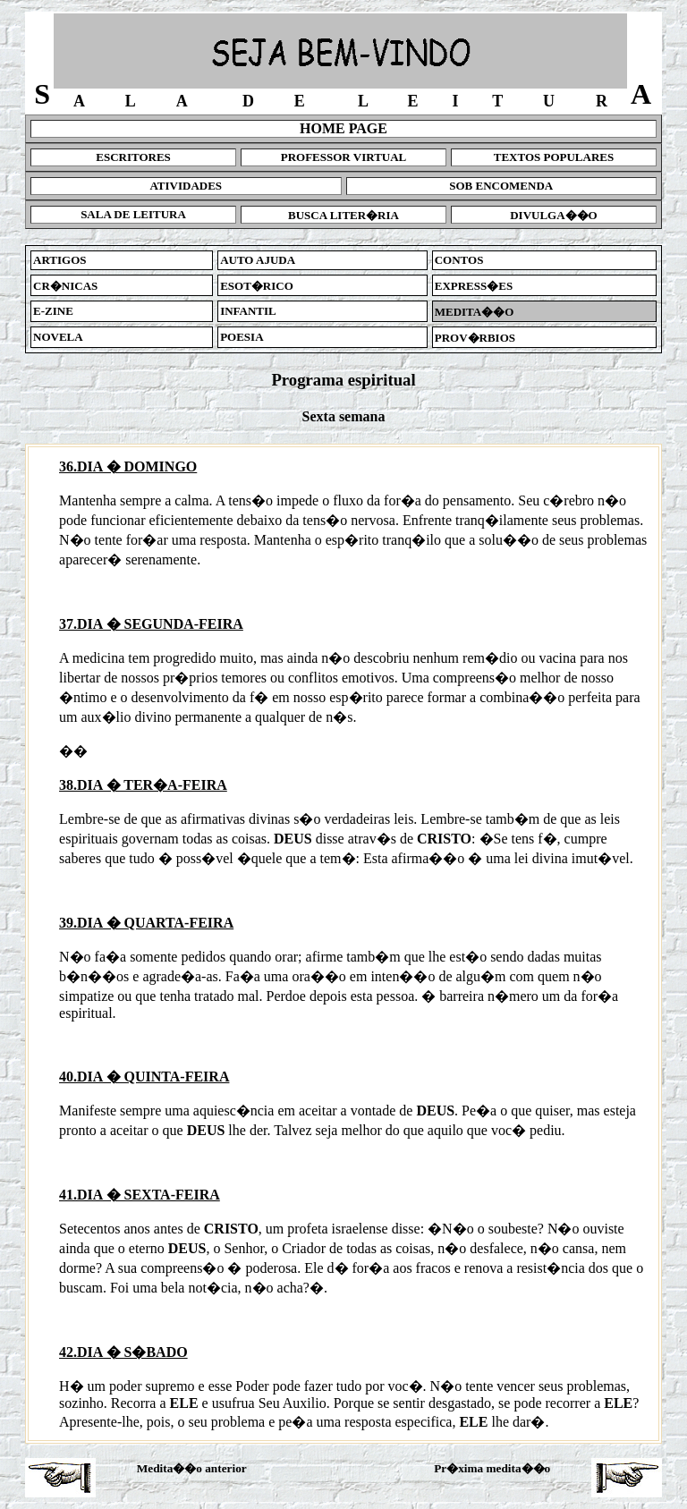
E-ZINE (53, 311)
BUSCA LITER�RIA (343, 215)
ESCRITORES (133, 157)
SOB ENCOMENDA (501, 185)
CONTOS (459, 260)
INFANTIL (248, 311)
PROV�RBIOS (475, 337)
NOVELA (58, 336)
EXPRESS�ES (474, 285)
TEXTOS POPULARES (554, 157)
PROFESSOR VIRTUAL (344, 157)
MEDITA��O (474, 311)
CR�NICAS (65, 285)
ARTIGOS (60, 260)
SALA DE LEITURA (133, 214)
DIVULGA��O (554, 215)
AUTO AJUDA (257, 260)
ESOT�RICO (256, 285)
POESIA (241, 336)
